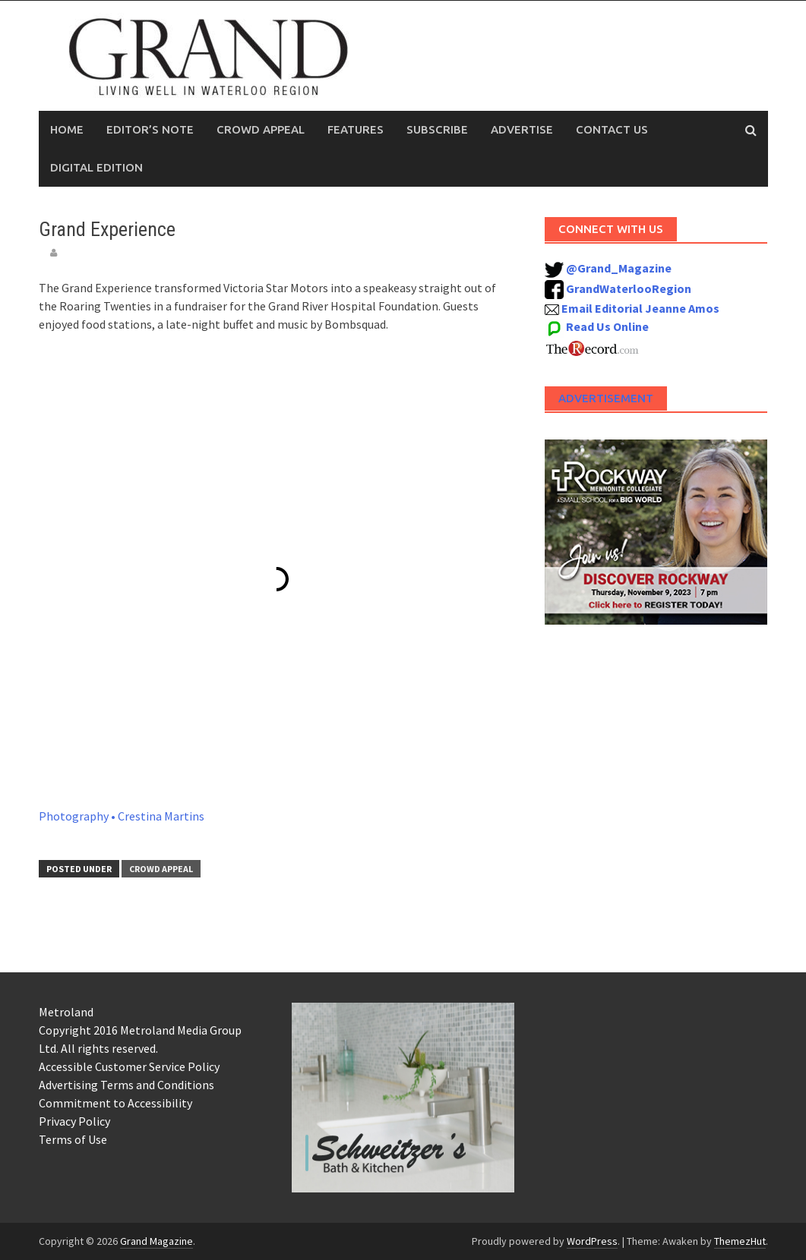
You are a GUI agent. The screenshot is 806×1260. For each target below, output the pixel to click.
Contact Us (612, 129)
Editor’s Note (150, 129)
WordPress (592, 1241)
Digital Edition (96, 167)
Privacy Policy (74, 1121)
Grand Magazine (156, 1241)
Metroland (66, 1011)
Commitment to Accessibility (115, 1102)
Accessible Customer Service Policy (129, 1066)
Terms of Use (73, 1139)
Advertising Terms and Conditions (126, 1084)
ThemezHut (740, 1241)
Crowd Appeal (261, 129)
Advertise (522, 129)
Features (355, 129)
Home (67, 129)
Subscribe (437, 129)
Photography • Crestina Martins (121, 816)
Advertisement (605, 398)
